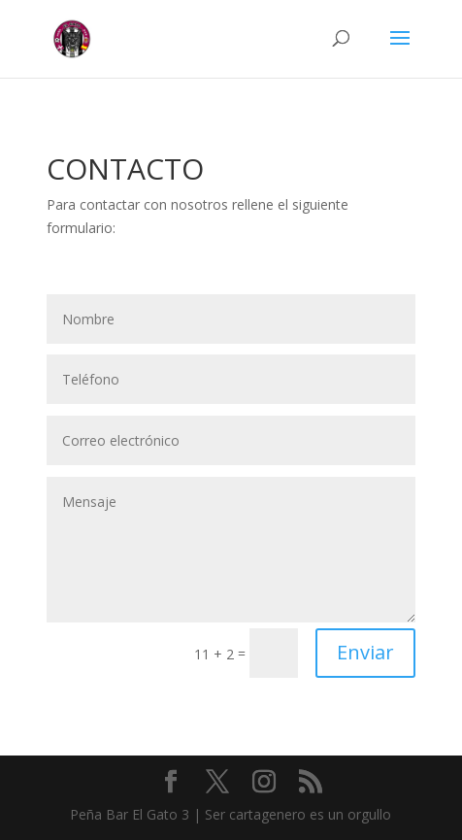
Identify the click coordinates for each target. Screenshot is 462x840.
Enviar (365, 652)
